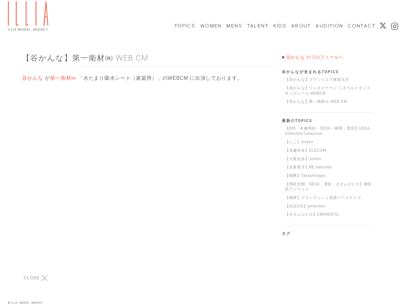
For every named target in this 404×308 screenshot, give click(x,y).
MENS (233, 25)
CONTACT (361, 25)
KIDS (279, 25)
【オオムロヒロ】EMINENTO (312, 214)
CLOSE (36, 278)
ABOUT (301, 25)
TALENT (257, 25)
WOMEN (210, 25)
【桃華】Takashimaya (305, 175)
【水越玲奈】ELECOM (305, 150)
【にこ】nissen (299, 142)
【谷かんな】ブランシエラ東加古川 (317, 79)
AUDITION (329, 25)
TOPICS (184, 25)
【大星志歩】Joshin (303, 159)
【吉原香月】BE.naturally (308, 167)
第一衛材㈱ (63, 78)
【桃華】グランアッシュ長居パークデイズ (323, 197)
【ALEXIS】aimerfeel (305, 206)
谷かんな (32, 78)
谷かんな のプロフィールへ (314, 57)
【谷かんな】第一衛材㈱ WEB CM (316, 101)
